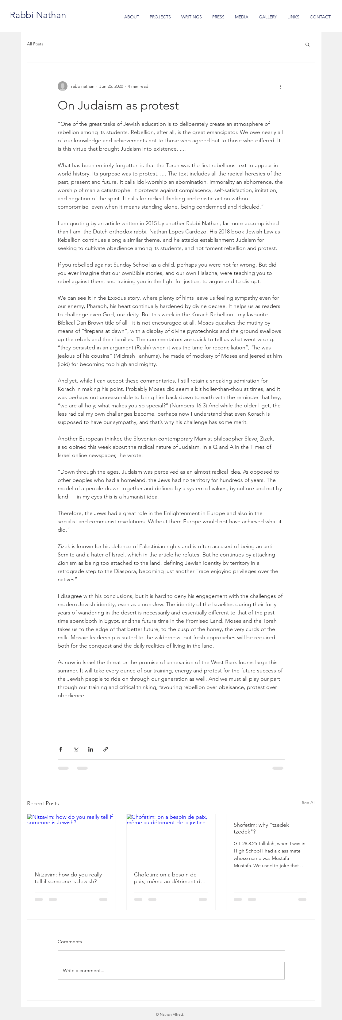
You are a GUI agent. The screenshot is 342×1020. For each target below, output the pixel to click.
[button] (307, 44)
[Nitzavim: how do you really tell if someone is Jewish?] (71, 839)
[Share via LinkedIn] (91, 749)
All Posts (35, 44)
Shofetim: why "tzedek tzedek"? (261, 828)
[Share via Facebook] (60, 749)
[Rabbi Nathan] (38, 15)
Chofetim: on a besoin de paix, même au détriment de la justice (168, 878)
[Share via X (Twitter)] (76, 749)
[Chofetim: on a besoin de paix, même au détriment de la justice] (171, 839)
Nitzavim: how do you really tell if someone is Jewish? (68, 878)
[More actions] (281, 86)
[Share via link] (106, 749)
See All (308, 802)
